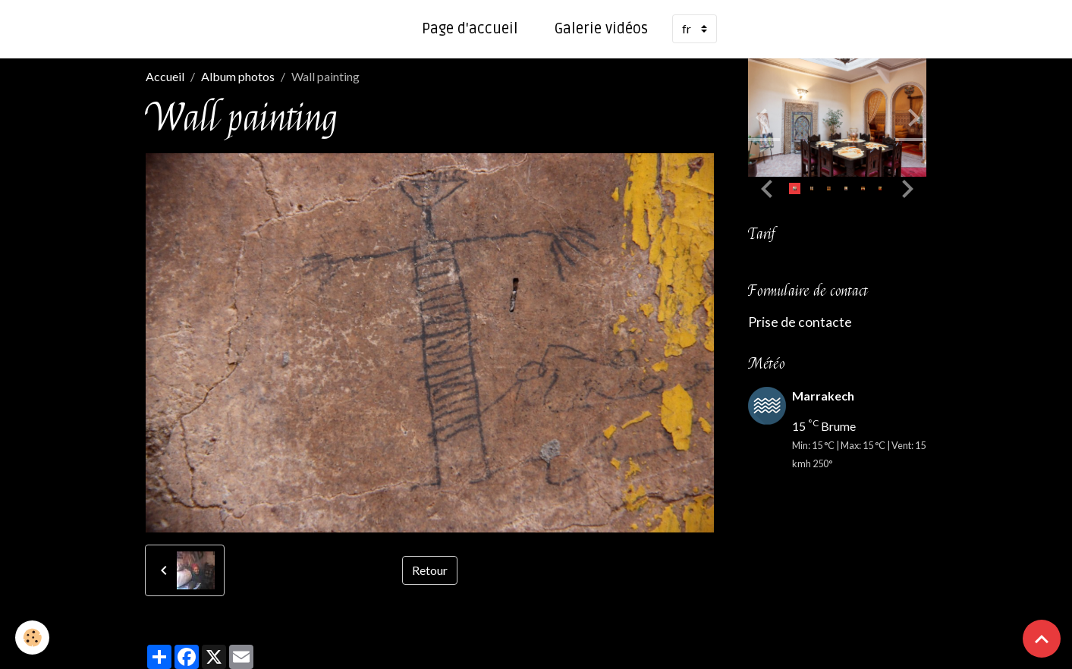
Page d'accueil (470, 29)
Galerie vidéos (601, 29)
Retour (430, 570)
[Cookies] (32, 637)
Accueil (165, 76)
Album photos (238, 76)
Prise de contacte (800, 322)
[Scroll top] (1042, 639)
